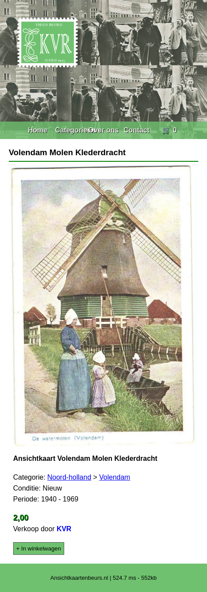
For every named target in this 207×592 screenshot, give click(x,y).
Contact (137, 130)
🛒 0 (169, 130)
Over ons (103, 130)
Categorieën (75, 130)
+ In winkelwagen (38, 548)
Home (37, 130)
